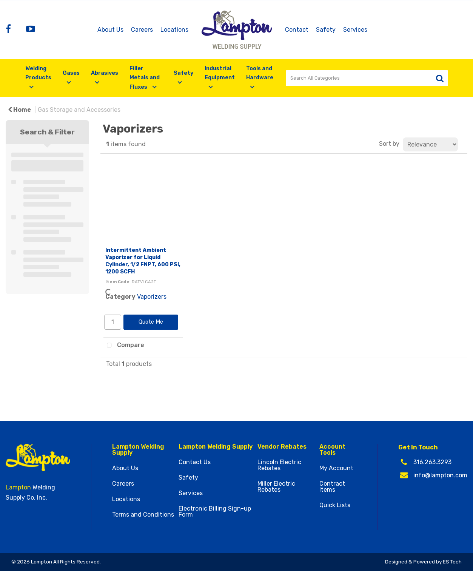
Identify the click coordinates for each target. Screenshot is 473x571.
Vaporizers (151, 296)
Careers (142, 29)
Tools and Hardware (259, 73)
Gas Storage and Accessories (79, 109)
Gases (71, 73)
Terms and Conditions (143, 515)
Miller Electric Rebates (276, 487)
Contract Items (332, 487)
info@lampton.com (440, 475)
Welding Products (38, 73)
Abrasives (104, 73)
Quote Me (151, 322)
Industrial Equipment (220, 73)
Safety (326, 29)
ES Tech (452, 562)
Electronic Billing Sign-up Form (215, 512)
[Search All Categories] (367, 78)
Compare (123, 346)
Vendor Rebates (282, 447)
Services (355, 29)
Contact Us (195, 462)
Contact (296, 29)
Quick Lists (334, 505)
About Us (110, 29)
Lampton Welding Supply (138, 450)
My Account (336, 468)
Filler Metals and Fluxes (144, 77)
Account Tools (332, 450)
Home (19, 109)
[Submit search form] (440, 78)
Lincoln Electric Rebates (279, 465)
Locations (174, 29)
